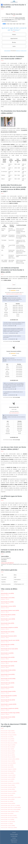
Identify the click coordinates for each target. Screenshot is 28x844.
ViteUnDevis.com (18, 50)
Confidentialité (14, 836)
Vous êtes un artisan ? (24, 50)
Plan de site (14, 841)
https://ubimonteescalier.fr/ (14, 412)
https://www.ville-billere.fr (7, 562)
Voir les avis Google (16, 341)
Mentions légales (14, 834)
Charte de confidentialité (7, 50)
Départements (14, 840)
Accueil (14, 832)
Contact (14, 838)
